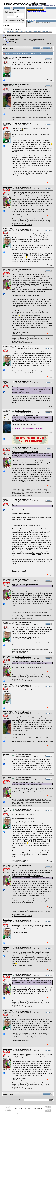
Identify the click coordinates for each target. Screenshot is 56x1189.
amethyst (37, 24)
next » (52, 1097)
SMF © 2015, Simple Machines (34, 1108)
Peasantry (11, 41)
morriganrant (7, 187)
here (33, 554)
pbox (5, 381)
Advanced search (16, 29)
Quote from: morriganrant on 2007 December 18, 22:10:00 (27, 504)
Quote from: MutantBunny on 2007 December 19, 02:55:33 (27, 782)
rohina (5, 412)
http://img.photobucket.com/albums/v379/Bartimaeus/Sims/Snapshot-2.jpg (30, 877)
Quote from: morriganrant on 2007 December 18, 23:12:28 (27, 876)
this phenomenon (44, 417)
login (18, 10)
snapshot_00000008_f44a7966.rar (21, 649)
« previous (48, 43)
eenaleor (6, 754)
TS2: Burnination (13, 39)
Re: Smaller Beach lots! (23, 57)
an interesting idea (41, 538)
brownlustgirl (8, 84)
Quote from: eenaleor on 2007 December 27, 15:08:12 (26, 978)
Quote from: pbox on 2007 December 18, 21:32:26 (25, 415)
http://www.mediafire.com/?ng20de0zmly (22, 225)
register (6, 11)
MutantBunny (8, 57)
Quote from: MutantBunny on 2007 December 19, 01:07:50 (27, 661)
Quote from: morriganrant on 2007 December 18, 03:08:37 (27, 386)
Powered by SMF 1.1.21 (20, 1108)
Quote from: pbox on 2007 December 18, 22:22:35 (25, 584)
